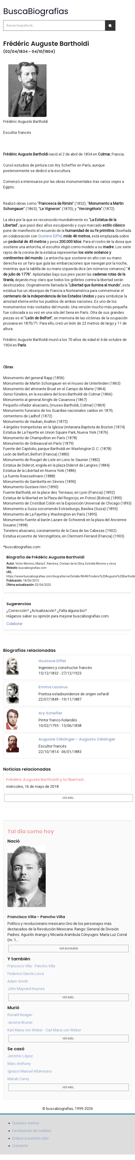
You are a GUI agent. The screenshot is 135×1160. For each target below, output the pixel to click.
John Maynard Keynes (26, 988)
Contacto (20, 1145)
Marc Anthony (19, 1063)
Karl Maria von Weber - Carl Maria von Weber (44, 1030)
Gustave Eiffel (50, 236)
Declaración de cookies (31, 1130)
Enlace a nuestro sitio (30, 1138)
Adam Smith (17, 981)
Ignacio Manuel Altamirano (29, 1071)
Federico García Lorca (25, 973)
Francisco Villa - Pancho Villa (31, 966)
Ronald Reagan (19, 1015)
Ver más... (68, 798)
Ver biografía (68, 948)
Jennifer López (20, 1056)
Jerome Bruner (20, 1022)
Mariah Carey (18, 1079)
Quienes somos (25, 1123)
